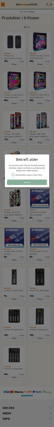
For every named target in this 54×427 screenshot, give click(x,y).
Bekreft (27, 182)
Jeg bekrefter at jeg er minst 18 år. (27, 174)
